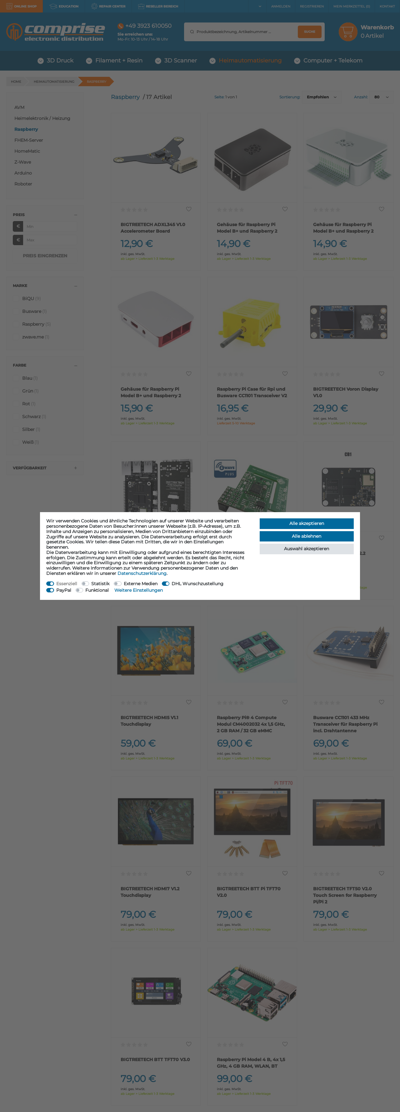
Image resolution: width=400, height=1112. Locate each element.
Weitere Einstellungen (138, 590)
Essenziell (66, 583)
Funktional (97, 590)
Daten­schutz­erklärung (142, 573)
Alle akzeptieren (306, 523)
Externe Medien (141, 583)
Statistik (100, 583)
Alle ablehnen (306, 536)
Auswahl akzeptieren (306, 548)
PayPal (63, 590)
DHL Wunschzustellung (197, 583)
